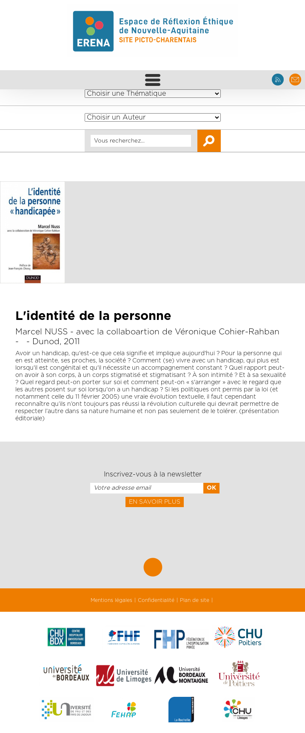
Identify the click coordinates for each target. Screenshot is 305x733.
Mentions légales (111, 600)
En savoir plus (154, 502)
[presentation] (152, 526)
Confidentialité (156, 600)
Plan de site (194, 600)
